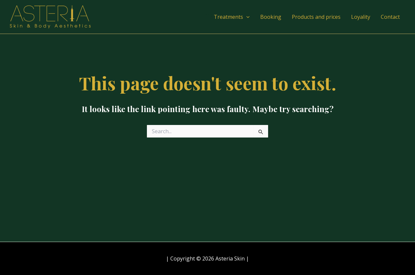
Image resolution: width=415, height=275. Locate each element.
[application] (246, 17)
